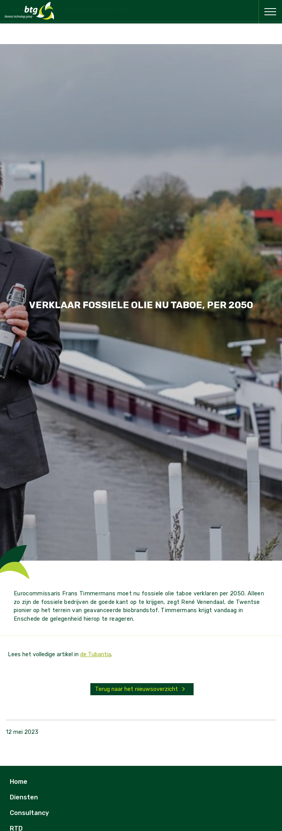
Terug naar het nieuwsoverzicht (136, 689)
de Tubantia (95, 654)
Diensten (24, 797)
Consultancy (29, 813)
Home (18, 781)
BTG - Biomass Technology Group (29, 11)
